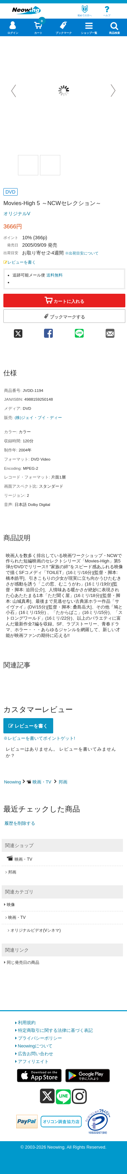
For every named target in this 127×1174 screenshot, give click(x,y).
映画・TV (42, 781)
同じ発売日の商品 (23, 962)
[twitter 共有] (18, 331)
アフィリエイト (33, 1061)
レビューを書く (19, 262)
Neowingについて (35, 1045)
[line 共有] (79, 331)
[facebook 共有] (48, 331)
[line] (63, 1097)
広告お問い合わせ (35, 1053)
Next (113, 90)
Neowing (12, 781)
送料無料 (54, 275)
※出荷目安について (82, 253)
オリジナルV (16, 213)
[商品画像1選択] (28, 165)
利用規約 (27, 1022)
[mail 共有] (109, 331)
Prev (14, 90)
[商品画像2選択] (50, 165)
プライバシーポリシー (40, 1038)
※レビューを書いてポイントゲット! (39, 738)
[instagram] (79, 1096)
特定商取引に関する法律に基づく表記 (55, 1030)
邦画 (63, 781)
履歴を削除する (19, 823)
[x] (47, 1096)
